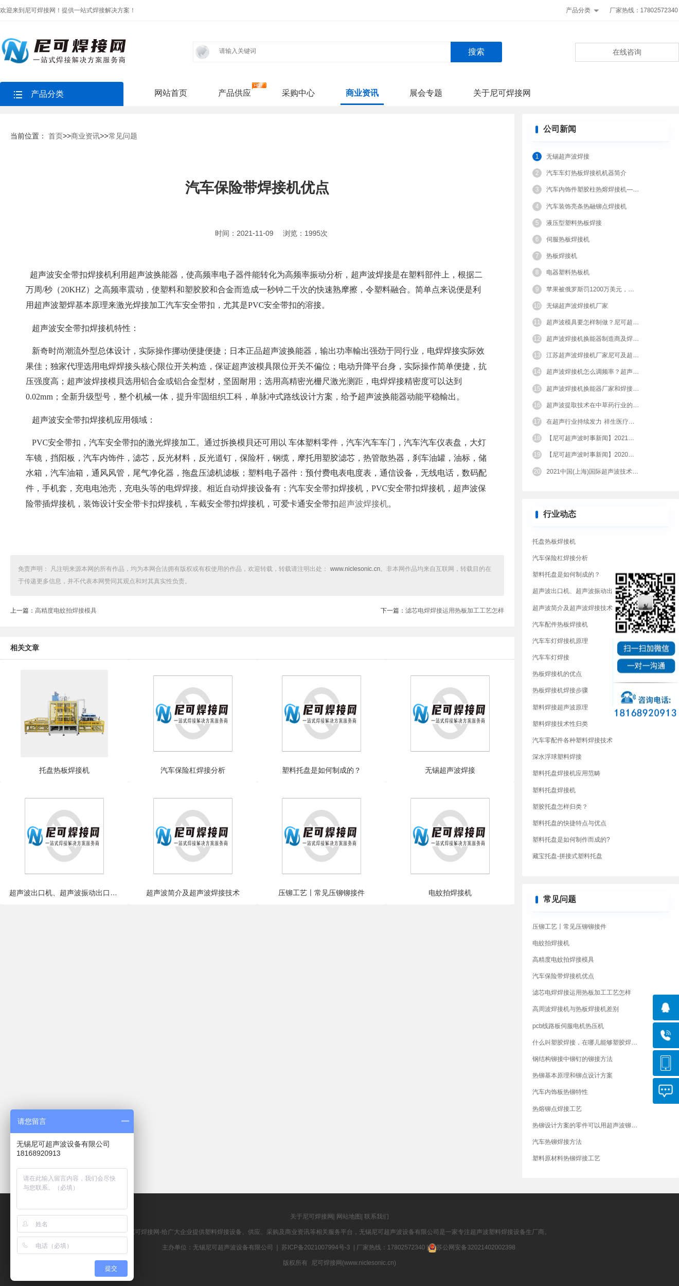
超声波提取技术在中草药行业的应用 (595, 405)
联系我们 (376, 1216)
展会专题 (425, 93)
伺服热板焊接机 (567, 239)
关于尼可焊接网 (502, 93)
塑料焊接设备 (223, 1232)
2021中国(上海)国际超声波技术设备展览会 (604, 471)
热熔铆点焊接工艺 (557, 1109)
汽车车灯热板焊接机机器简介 (586, 173)
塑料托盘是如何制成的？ (566, 574)
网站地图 (348, 1216)
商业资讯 (362, 93)
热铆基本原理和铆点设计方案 (572, 1075)
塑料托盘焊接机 (554, 790)
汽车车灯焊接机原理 (560, 641)
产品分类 (578, 10)
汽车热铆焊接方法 (557, 1141)
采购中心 (298, 93)
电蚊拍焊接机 (550, 943)
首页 (55, 136)
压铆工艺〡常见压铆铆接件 (569, 926)
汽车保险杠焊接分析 (560, 558)
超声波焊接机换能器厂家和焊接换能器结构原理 (611, 388)
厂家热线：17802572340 (644, 10)
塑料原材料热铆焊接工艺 (566, 1158)
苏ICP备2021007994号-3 (315, 1247)
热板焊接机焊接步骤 (560, 690)
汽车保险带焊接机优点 (563, 976)
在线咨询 (627, 52)
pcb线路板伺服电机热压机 (568, 1026)
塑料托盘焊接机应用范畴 (566, 773)
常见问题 (123, 136)
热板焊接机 (561, 255)
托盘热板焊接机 (554, 541)
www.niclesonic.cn (354, 568)
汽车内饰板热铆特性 (560, 1092)
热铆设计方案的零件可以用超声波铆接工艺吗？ (597, 1125)
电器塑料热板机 (567, 272)
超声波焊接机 (363, 503)
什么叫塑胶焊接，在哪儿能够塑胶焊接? (586, 1042)
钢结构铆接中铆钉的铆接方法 (572, 1059)
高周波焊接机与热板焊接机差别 (575, 1009)
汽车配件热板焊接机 (560, 624)
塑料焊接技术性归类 (560, 723)
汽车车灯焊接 (550, 657)
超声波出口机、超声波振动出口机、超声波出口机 (600, 591)
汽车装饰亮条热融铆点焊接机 (586, 206)
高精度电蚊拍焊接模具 (66, 610)
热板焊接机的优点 (557, 673)
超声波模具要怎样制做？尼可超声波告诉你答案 (611, 322)
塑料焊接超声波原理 (560, 707)
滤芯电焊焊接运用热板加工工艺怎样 (454, 610)
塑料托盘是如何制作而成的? (571, 839)
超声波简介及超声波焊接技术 (572, 608)
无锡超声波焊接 (567, 156)
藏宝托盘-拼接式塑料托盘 (567, 856)
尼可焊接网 (144, 1232)
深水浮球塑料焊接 (557, 756)
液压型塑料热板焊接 (574, 223)
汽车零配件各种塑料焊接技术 (572, 740)
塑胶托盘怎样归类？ (560, 806)
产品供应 (234, 93)
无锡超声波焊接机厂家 (577, 305)
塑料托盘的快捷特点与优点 (569, 823)
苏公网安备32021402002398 (471, 1247)
